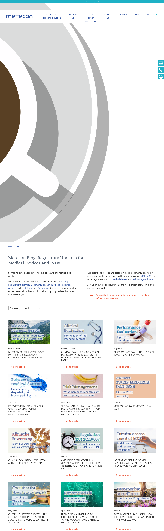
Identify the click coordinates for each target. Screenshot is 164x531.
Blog (137, 14)
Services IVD (73, 16)
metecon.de (69, 2)
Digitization (43, 288)
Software (29, 288)
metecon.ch (83, 2)
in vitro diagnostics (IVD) (143, 279)
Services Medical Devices (51, 16)
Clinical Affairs (53, 284)
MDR (143, 275)
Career (123, 14)
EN (153, 14)
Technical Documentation (33, 284)
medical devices (119, 279)
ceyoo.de (96, 2)
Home (10, 246)
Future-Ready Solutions (91, 18)
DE (148, 14)
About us (108, 16)
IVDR (149, 275)
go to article (19, 366)
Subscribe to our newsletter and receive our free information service (122, 296)
